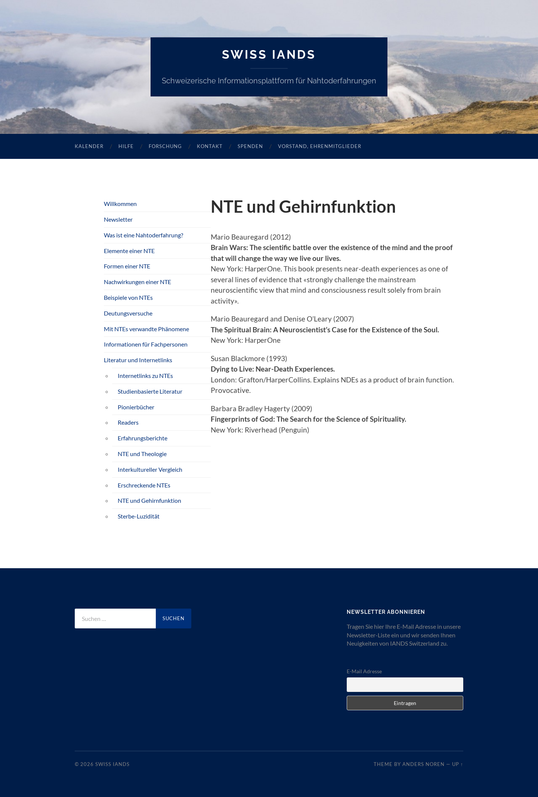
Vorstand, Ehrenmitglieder (319, 146)
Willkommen (120, 203)
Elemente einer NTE (129, 250)
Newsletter (118, 219)
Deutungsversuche (128, 313)
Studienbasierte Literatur (150, 391)
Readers (128, 422)
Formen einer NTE (127, 266)
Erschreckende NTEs (144, 485)
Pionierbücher (136, 406)
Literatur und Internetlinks (138, 359)
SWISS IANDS (269, 54)
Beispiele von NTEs (128, 297)
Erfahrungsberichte (142, 437)
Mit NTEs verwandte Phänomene (146, 328)
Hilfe (126, 146)
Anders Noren (423, 764)
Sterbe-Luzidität (139, 516)
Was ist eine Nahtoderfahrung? (143, 235)
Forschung (165, 146)
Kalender (89, 146)
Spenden (250, 146)
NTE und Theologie (142, 453)
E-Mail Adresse (364, 671)
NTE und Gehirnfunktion (149, 500)
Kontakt (210, 146)
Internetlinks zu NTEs (145, 375)
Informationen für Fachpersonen (146, 344)
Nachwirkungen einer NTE (137, 281)
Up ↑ (457, 764)
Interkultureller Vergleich (150, 469)
